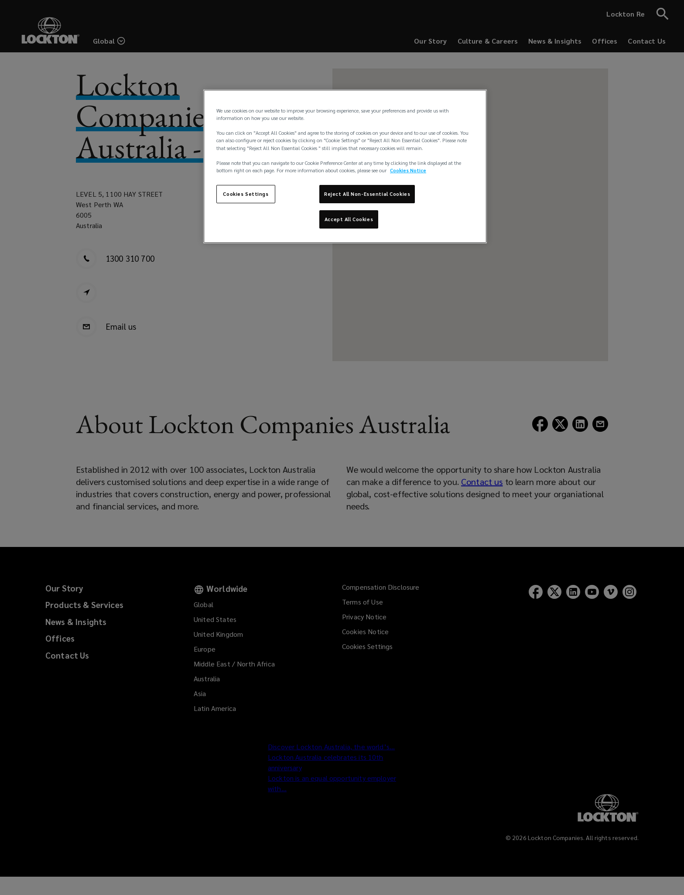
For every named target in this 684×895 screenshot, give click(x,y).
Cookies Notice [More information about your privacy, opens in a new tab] (408, 170)
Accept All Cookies (349, 219)
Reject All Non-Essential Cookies (367, 194)
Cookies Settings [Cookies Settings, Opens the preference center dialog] (245, 194)
